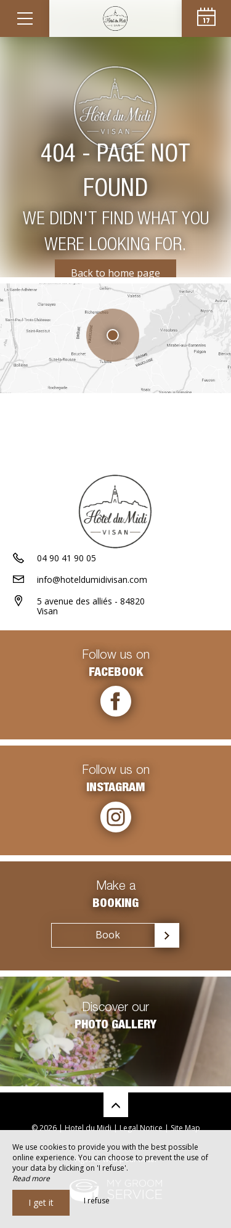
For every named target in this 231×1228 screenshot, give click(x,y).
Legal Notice (141, 1128)
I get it (41, 1202)
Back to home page (115, 273)
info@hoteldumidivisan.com (92, 579)
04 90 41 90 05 (66, 558)
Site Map (185, 1128)
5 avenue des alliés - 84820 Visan (91, 606)
